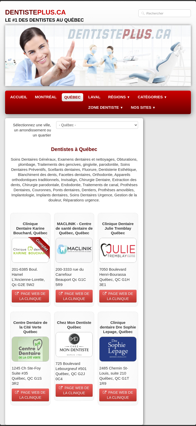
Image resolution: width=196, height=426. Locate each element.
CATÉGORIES (152, 97)
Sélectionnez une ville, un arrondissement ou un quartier (32, 130)
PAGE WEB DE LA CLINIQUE (30, 296)
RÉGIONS (119, 97)
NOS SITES (143, 107)
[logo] (44, 14)
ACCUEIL (18, 97)
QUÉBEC (72, 97)
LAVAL (94, 97)
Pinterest (130, 415)
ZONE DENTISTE (105, 107)
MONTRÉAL (46, 97)
